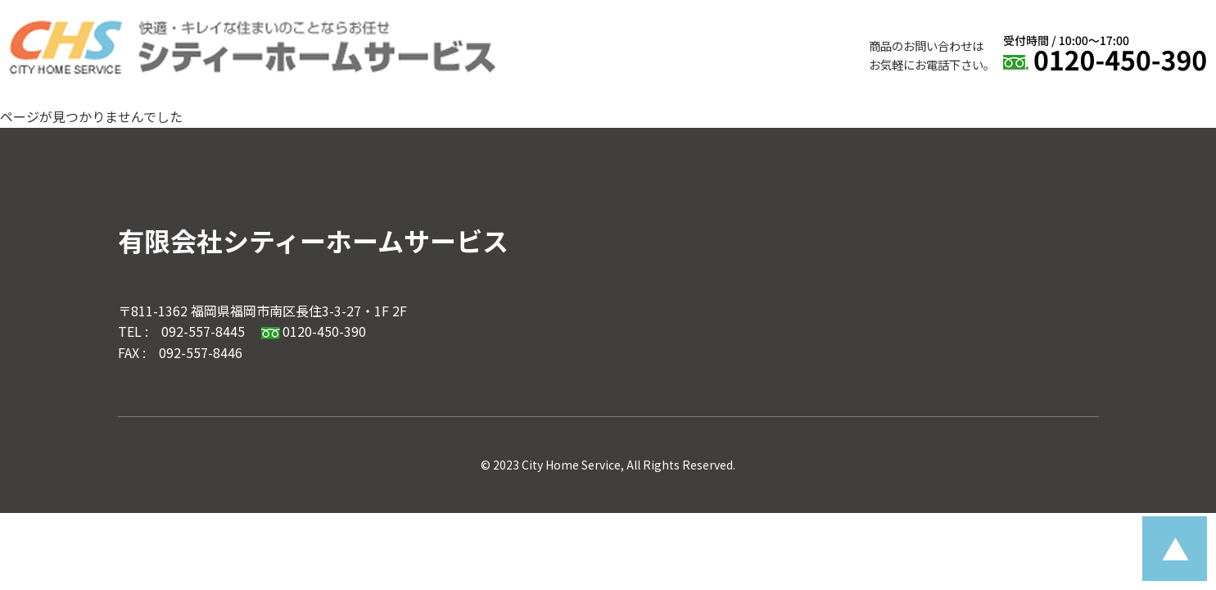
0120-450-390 (312, 331)
